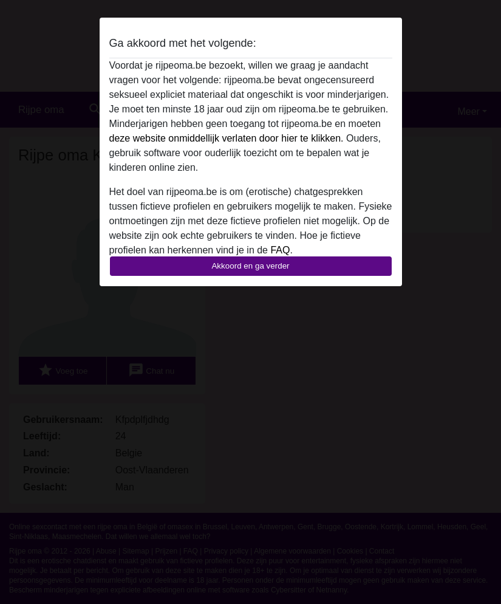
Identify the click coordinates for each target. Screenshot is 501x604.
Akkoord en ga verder (250, 265)
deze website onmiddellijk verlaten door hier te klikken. (226, 138)
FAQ (280, 250)
